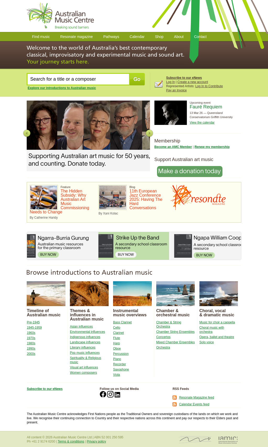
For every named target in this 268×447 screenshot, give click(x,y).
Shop (159, 37)
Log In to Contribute (209, 86)
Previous (27, 133)
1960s (31, 333)
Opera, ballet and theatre (216, 337)
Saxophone (121, 369)
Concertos (163, 337)
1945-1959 (34, 327)
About (179, 37)
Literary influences (82, 347)
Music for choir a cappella (217, 322)
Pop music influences (84, 353)
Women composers (83, 372)
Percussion (121, 354)
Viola (116, 375)
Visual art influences (84, 367)
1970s (31, 338)
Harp (116, 343)
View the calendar (202, 122)
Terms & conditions (71, 441)
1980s (31, 343)
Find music (41, 37)
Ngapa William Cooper (205, 246)
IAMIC (228, 439)
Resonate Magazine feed (196, 397)
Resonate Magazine (198, 197)
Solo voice (206, 342)
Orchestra (163, 347)
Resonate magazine (76, 37)
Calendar (137, 37)
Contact (200, 37)
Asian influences (81, 326)
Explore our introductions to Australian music (62, 88)
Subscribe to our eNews (184, 78)
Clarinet (118, 333)
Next (149, 133)
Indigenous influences (85, 337)
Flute (116, 338)
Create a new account (192, 82)
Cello (116, 327)
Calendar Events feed (194, 404)
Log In (170, 82)
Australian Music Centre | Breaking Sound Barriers (61, 16)
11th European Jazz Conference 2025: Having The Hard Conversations (145, 199)
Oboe (117, 348)
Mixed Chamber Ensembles (175, 342)
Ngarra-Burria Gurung (62, 246)
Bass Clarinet (122, 322)
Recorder (119, 364)
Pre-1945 (33, 322)
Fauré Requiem (206, 106)
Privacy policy (96, 441)
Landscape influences (85, 342)
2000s (31, 354)
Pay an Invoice (176, 90)
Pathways (111, 37)
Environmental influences (87, 332)
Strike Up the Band (133, 246)
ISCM (195, 439)
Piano (117, 359)
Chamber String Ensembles (175, 332)
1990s (31, 348)
